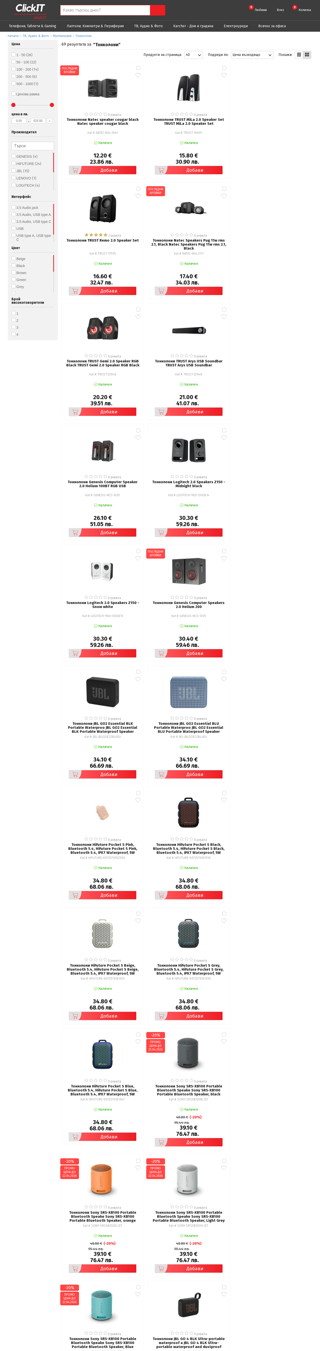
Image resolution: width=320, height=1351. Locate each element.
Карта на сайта (100, 1304)
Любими (258, 8)
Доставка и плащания (186, 1290)
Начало (13, 35)
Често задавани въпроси (108, 1297)
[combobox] (193, 55)
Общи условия (100, 1283)
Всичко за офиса (272, 26)
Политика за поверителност (111, 1290)
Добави (87, 156)
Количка (301, 8)
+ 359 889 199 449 (286, 1291)
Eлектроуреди (236, 26)
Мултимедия (62, 35)
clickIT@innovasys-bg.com (292, 1284)
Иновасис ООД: (133, 1347)
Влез (280, 10)
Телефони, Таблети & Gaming (32, 26)
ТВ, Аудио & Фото (148, 26)
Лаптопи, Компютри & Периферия (95, 26)
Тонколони (84, 35)
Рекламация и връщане (188, 1283)
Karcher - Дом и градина (193, 26)
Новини (175, 1297)
